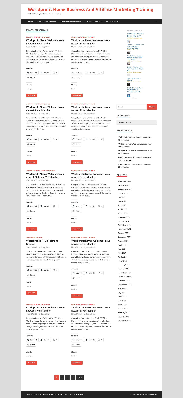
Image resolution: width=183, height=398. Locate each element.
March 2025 (123, 213)
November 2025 (124, 181)
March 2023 (123, 308)
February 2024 (124, 265)
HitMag (154, 394)
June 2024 (122, 249)
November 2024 (124, 229)
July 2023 (122, 292)
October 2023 (123, 281)
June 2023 (122, 296)
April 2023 (122, 304)
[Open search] (155, 21)
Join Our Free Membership (71, 21)
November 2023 (124, 277)
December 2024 (124, 225)
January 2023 (123, 316)
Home (30, 21)
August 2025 (123, 193)
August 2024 (123, 241)
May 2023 (122, 300)
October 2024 (123, 233)
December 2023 (124, 273)
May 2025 (122, 205)
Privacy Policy (112, 21)
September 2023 (124, 284)
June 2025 (122, 201)
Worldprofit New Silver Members (38, 37)
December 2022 (124, 320)
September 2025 (124, 189)
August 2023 (123, 288)
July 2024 (122, 245)
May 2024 (122, 253)
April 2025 (122, 209)
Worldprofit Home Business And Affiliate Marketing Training (90, 9)
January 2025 (123, 221)
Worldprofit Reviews (46, 21)
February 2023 (124, 312)
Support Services (94, 21)
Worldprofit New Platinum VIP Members (40, 171)
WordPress (143, 394)
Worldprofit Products (34, 237)
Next (80, 377)
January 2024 (123, 269)
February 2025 (124, 217)
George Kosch (45, 47)
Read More (31, 95)
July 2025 (122, 197)
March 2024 (123, 261)
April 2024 (122, 257)
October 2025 (123, 185)
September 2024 (124, 237)
